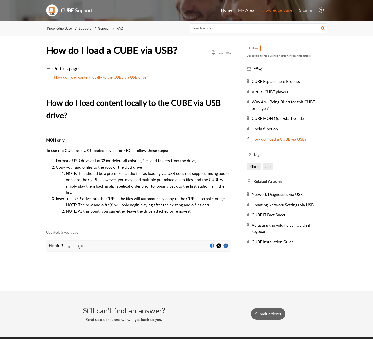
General (103, 28)
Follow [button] (253, 48)
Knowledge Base (276, 10)
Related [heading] (268, 181)
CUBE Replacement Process (276, 81)
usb (268, 166)
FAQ (119, 28)
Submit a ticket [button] (268, 314)
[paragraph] (138, 160)
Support (85, 28)
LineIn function (265, 129)
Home (226, 10)
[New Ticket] (268, 314)
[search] (258, 28)
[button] (321, 10)
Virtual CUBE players (270, 91)
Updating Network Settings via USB (283, 204)
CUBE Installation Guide (273, 242)
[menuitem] (226, 10)
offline (254, 166)
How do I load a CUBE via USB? (279, 139)
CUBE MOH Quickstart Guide (278, 118)
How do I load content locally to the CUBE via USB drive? (101, 77)
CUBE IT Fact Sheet (268, 215)
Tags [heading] (258, 154)
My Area (246, 10)
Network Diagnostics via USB (277, 194)
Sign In (305, 10)
